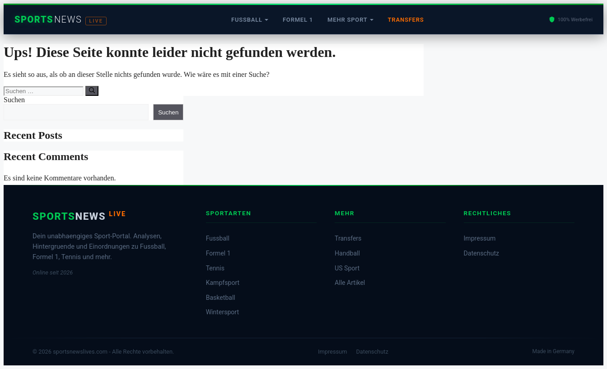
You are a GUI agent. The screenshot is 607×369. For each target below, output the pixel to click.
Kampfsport (223, 282)
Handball (347, 253)
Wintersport (222, 312)
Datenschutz (481, 253)
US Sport (347, 268)
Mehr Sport (347, 19)
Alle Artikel (350, 282)
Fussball (246, 19)
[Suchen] (91, 91)
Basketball (220, 297)
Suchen (14, 100)
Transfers (406, 19)
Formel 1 (298, 19)
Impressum (480, 238)
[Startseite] (60, 19)
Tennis (215, 268)
